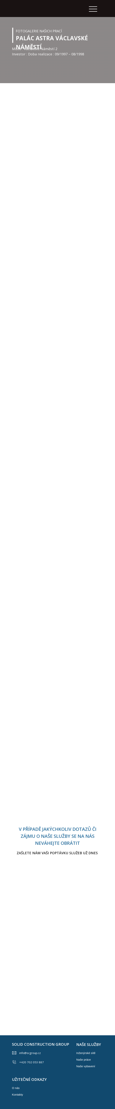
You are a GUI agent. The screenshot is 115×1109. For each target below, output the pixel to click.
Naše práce (83, 1059)
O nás (16, 1088)
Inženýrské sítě (85, 1053)
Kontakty (17, 1094)
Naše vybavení (85, 1066)
